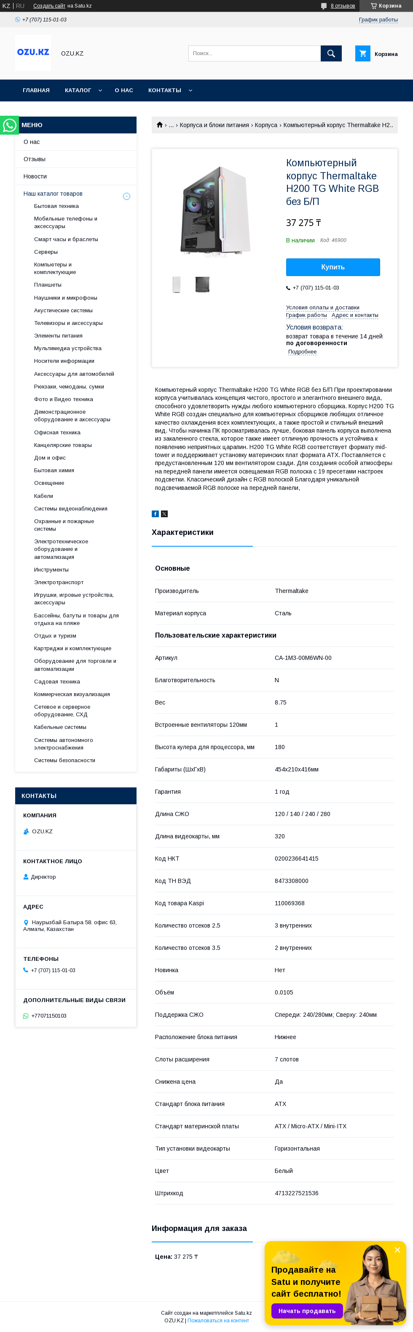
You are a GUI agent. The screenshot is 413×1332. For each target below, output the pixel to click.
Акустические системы (63, 310)
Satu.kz (243, 1313)
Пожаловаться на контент (218, 1321)
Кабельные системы (60, 727)
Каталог (78, 90)
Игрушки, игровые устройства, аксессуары (74, 599)
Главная (36, 90)
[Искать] (331, 53)
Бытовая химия (54, 470)
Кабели (43, 496)
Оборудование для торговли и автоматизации (75, 665)
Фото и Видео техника (63, 399)
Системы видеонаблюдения (70, 508)
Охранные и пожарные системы (64, 525)
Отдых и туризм (55, 636)
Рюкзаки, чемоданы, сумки (69, 386)
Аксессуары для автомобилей (74, 374)
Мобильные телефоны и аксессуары (65, 222)
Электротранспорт (58, 582)
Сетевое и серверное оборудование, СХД (62, 711)
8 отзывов (343, 6)
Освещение (49, 483)
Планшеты (48, 285)
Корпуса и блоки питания (214, 125)
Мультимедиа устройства (68, 348)
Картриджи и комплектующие (72, 648)
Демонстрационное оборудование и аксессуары (72, 416)
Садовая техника (57, 681)
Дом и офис (50, 458)
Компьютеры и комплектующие (55, 268)
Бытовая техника (56, 206)
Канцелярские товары (63, 445)
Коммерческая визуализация (72, 694)
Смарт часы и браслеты (66, 239)
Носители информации (64, 361)
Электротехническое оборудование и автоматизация (61, 549)
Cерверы (46, 252)
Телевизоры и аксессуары (68, 323)
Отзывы (35, 159)
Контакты (164, 90)
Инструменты (51, 569)
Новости (35, 176)
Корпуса (266, 125)
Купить (333, 267)
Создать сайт (49, 6)
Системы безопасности (64, 760)
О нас (124, 90)
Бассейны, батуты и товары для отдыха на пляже (76, 619)
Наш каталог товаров (53, 193)
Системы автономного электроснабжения (63, 744)
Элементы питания (58, 335)
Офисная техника (57, 432)
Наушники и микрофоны (65, 298)
